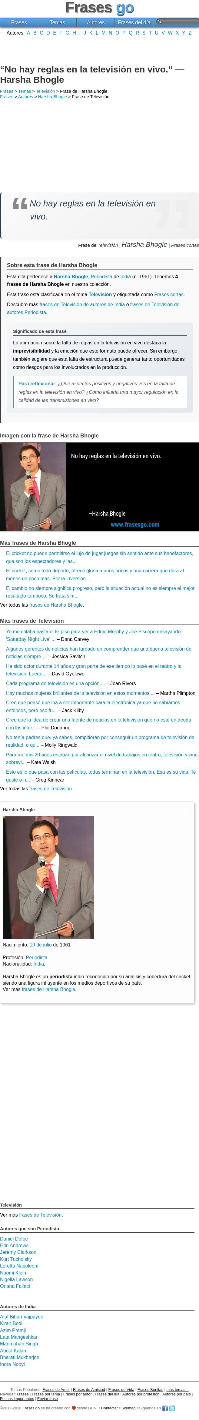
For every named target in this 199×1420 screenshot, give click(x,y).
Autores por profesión (140, 1394)
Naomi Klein (13, 1272)
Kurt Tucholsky (16, 1259)
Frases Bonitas (150, 1389)
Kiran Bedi (11, 1323)
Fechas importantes (17, 1398)
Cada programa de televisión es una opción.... (55, 683)
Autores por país (176, 1394)
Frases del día (134, 22)
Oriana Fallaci (15, 1286)
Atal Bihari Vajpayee (21, 1316)
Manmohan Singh (19, 1343)
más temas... (178, 1389)
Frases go (31, 1408)
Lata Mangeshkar (19, 1337)
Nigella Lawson (16, 1279)
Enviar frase (47, 1398)
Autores (96, 22)
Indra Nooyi (12, 1364)
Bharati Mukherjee (19, 1357)
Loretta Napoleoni (19, 1265)
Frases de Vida (121, 1389)
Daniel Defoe (14, 1238)
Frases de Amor (56, 1389)
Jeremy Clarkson (18, 1252)
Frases (19, 22)
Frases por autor (77, 1394)
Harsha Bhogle (52, 96)
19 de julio (41, 944)
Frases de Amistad (89, 1389)
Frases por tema (46, 1394)
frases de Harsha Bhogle (56, 605)
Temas (57, 22)
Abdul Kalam (14, 1350)
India (125, 276)
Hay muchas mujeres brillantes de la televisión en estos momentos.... (80, 693)
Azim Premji (13, 1330)
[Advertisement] (99, 49)
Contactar (109, 1408)
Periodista (101, 276)
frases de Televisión (50, 788)
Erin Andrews (14, 1245)
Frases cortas (185, 245)
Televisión (45, 91)
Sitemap (128, 1408)
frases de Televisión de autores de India (82, 304)
